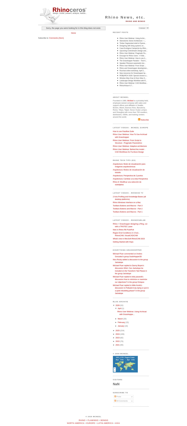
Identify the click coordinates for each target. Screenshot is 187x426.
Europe (90, 423)
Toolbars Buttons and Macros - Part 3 (128, 206)
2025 (118, 330)
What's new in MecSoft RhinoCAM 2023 (129, 239)
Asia (117, 423)
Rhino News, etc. (125, 17)
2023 (118, 338)
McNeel (130, 101)
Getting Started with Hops (123, 242)
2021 (118, 345)
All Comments (121, 401)
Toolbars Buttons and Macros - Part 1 (128, 212)
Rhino (82, 420)
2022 (118, 341)
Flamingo (93, 420)
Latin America (105, 423)
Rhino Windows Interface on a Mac (127, 202)
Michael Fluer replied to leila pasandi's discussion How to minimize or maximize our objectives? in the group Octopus (130, 279)
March (120, 319)
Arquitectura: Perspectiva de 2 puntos (128, 176)
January (121, 326)
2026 (118, 305)
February (121, 322)
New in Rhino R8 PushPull (123, 230)
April (120, 308)
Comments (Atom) (56, 38)
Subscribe (143, 120)
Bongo (104, 420)
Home (73, 33)
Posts (117, 397)
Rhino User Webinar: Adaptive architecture (130, 146)
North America (75, 423)
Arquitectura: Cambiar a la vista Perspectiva (130, 179)
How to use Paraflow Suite (123, 131)
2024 (118, 334)
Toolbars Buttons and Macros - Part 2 (128, 209)
